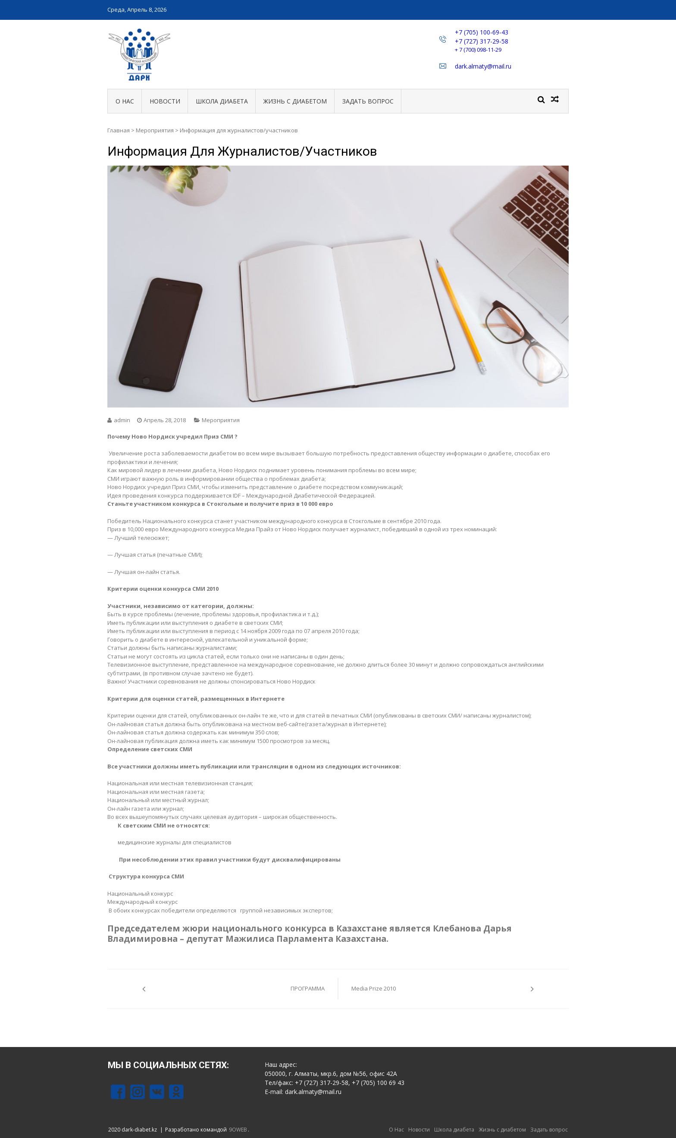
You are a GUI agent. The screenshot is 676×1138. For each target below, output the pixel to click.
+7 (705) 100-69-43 (481, 32)
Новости (165, 101)
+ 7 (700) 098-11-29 (478, 49)
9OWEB (238, 1129)
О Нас (125, 101)
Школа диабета (222, 101)
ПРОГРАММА (308, 988)
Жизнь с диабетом (295, 101)
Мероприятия (155, 130)
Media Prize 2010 (373, 988)
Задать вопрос (368, 101)
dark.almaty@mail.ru (483, 66)
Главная (118, 130)
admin (122, 420)
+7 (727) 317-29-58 (481, 41)
